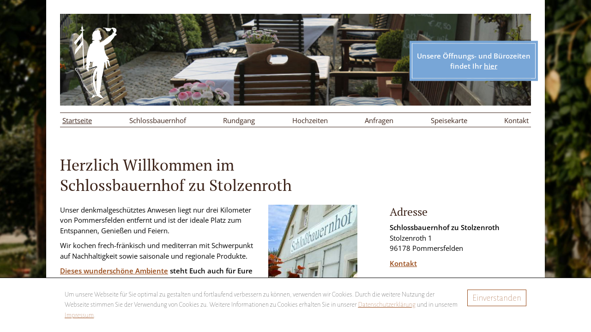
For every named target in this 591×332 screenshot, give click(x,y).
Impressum (79, 315)
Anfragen (379, 120)
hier (490, 66)
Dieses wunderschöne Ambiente (114, 270)
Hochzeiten (310, 120)
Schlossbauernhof (157, 120)
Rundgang (239, 120)
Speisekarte (449, 120)
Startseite (77, 120)
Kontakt (516, 120)
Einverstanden (496, 297)
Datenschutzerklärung (387, 304)
